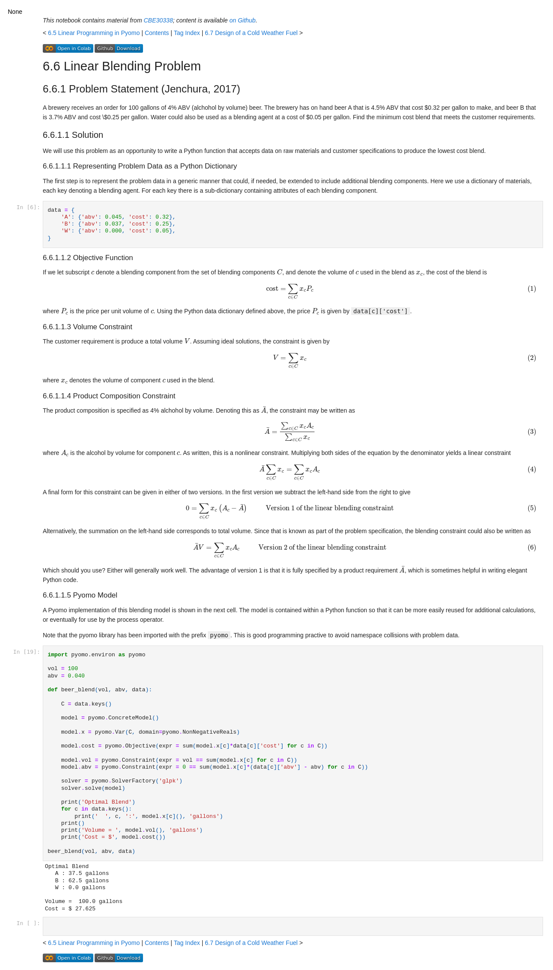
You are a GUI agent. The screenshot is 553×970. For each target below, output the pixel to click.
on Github (242, 20)
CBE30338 (158, 20)
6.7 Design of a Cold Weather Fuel (251, 32)
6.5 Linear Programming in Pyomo (94, 32)
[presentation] (92, 272)
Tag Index (187, 32)
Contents (157, 32)
